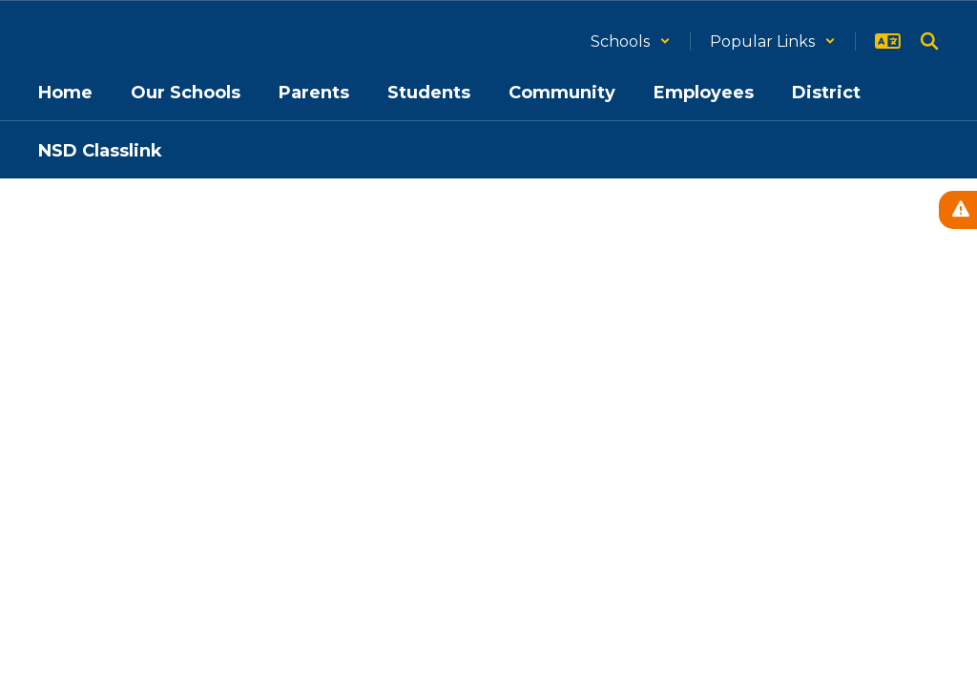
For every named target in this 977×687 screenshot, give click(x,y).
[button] (631, 41)
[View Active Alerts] (958, 210)
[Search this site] (929, 41)
